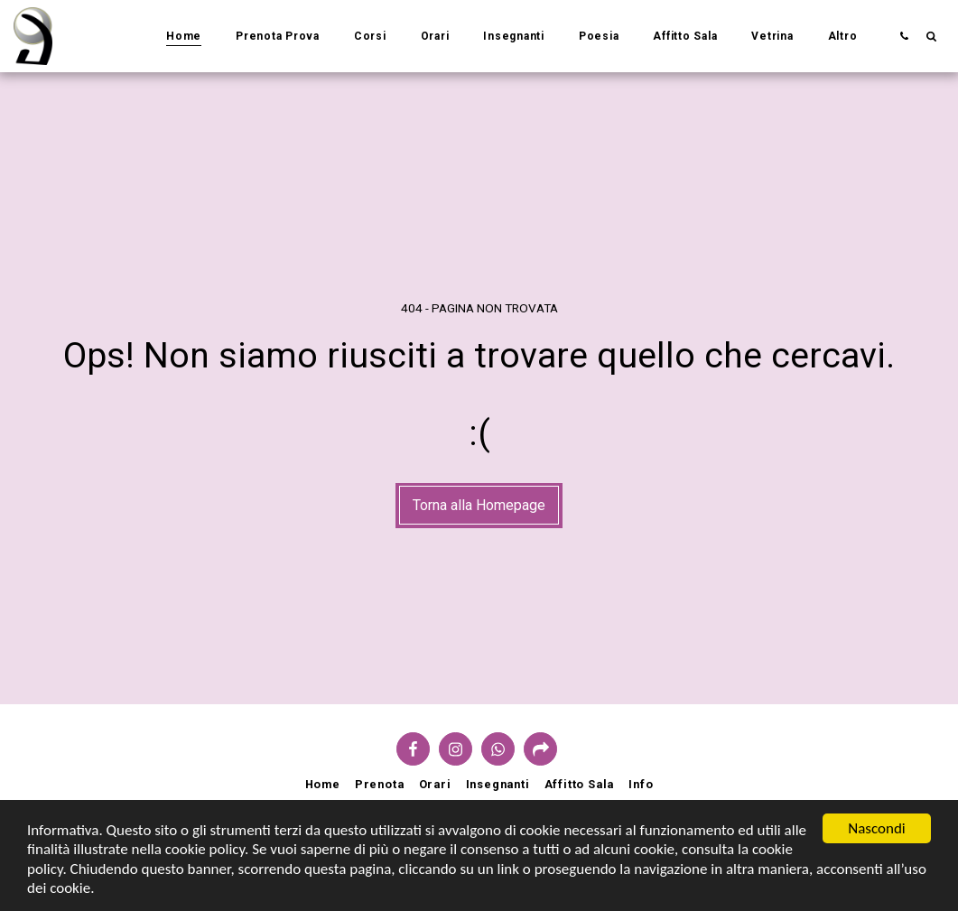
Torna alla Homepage (479, 505)
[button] (903, 36)
